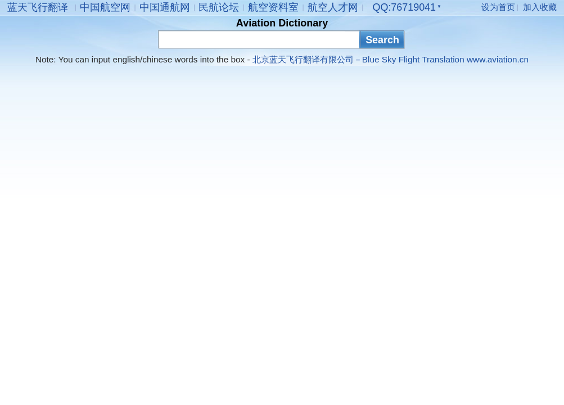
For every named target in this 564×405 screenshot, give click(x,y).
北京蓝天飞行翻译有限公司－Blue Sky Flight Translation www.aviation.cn (390, 59)
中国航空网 (105, 7)
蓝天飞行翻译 (37, 7)
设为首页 (498, 7)
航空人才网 (333, 7)
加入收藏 (540, 7)
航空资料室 (273, 7)
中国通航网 (164, 7)
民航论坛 (218, 7)
